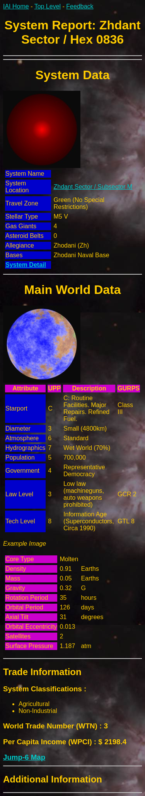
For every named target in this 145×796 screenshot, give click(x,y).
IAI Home (16, 6)
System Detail (25, 264)
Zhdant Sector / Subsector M (92, 186)
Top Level (47, 6)
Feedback (79, 6)
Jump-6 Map (24, 757)
